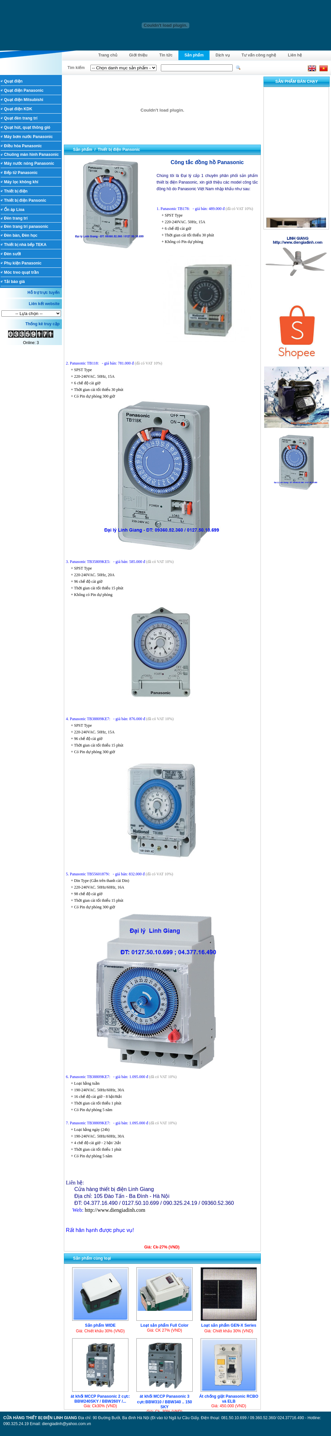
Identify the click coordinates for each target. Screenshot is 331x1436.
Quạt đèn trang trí (20, 118)
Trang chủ (107, 55)
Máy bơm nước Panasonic (28, 136)
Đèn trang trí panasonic (26, 226)
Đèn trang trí (15, 218)
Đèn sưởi (12, 254)
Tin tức (165, 55)
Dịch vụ (222, 55)
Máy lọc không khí (21, 182)
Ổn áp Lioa (14, 209)
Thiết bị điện (15, 191)
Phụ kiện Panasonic (22, 263)
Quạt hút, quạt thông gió (27, 127)
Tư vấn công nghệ (259, 55)
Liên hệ (295, 55)
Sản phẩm (194, 55)
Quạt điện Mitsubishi (23, 99)
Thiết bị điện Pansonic (25, 200)
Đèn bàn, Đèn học (20, 235)
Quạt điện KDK (18, 109)
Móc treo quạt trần (21, 272)
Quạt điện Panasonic (23, 90)
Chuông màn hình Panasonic (31, 154)
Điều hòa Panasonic (23, 146)
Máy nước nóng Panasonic (29, 163)
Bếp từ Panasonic (21, 172)
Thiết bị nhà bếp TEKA (25, 244)
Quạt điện (13, 81)
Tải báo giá (14, 281)
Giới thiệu (138, 55)
